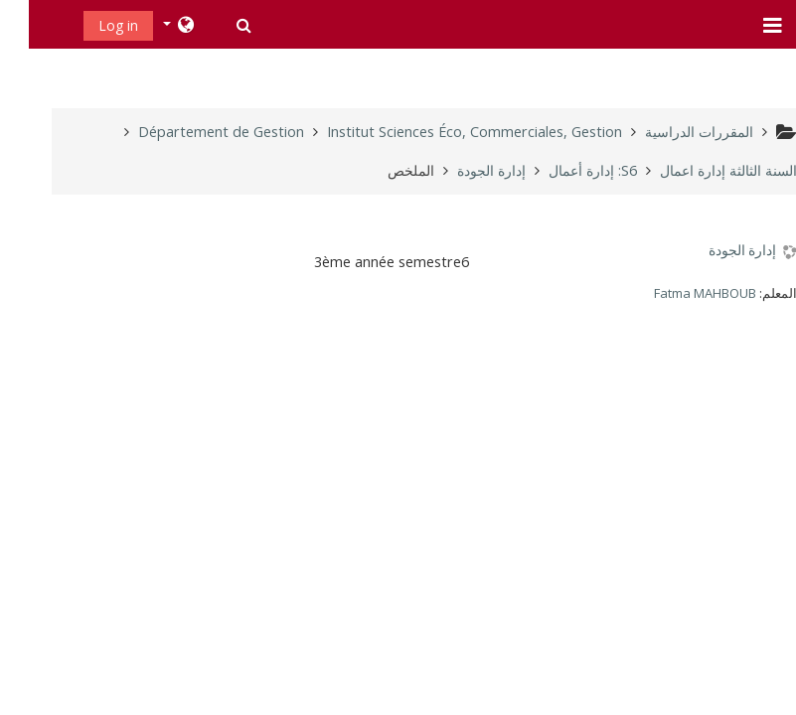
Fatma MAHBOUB (676, 293)
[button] (213, 25)
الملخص (382, 170)
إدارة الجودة (713, 250)
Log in (89, 25)
